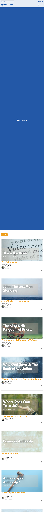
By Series (12, 234)
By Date (4, 234)
